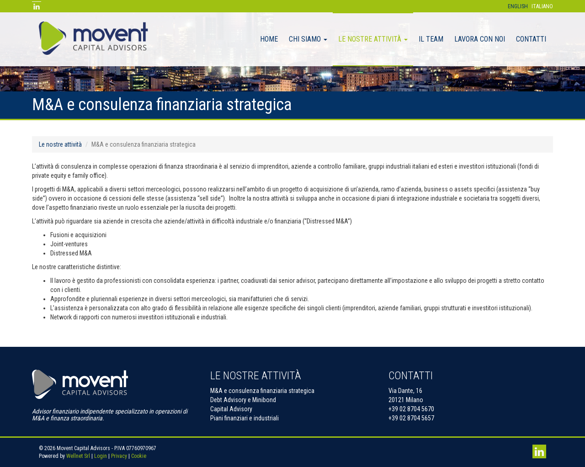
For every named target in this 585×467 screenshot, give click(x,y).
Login (100, 456)
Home (269, 39)
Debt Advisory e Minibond (243, 399)
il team (431, 39)
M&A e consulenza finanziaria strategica (262, 390)
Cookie (138, 456)
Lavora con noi (479, 39)
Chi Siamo (308, 39)
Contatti (531, 39)
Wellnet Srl (78, 456)
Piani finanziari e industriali (244, 418)
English (518, 6)
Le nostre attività (373, 39)
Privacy (119, 456)
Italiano (542, 6)
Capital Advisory (231, 409)
